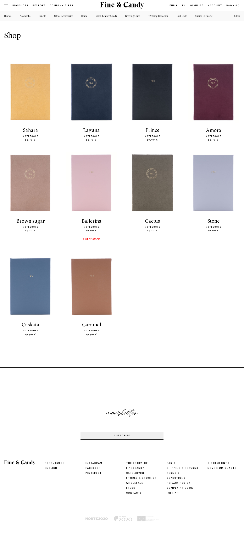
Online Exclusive (203, 16)
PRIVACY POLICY (178, 483)
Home (84, 16)
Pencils (42, 16)
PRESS (130, 488)
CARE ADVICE (135, 473)
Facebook (93, 468)
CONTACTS (134, 493)
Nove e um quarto (222, 468)
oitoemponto (218, 463)
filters (237, 16)
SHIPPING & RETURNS (182, 468)
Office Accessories (63, 16)
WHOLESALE (134, 483)
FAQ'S (171, 463)
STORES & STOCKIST (141, 478)
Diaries (7, 16)
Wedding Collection (158, 16)
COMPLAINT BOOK (180, 488)
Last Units (182, 16)
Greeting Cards (132, 16)
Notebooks (25, 16)
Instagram (93, 463)
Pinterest (93, 473)
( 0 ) (236, 6)
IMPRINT (173, 493)
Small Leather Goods (106, 16)
